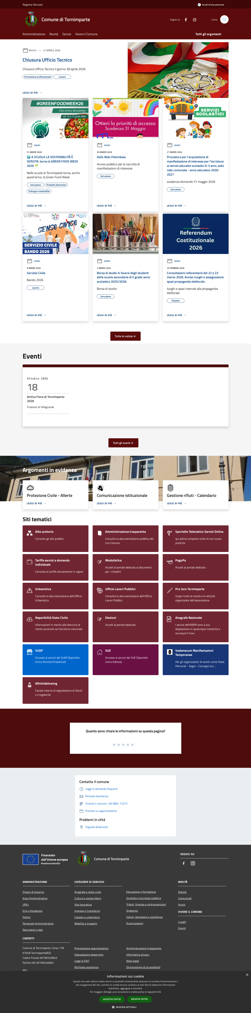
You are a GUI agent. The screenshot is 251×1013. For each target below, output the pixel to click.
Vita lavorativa (83, 904)
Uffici (26, 904)
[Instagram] (193, 19)
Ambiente (132, 911)
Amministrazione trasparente (143, 948)
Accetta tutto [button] (112, 999)
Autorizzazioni (134, 923)
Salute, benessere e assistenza (144, 917)
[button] (126, 1007)
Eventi (182, 928)
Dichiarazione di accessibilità (143, 967)
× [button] (247, 975)
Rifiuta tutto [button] (139, 999)
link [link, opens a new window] (159, 991)
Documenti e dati (33, 930)
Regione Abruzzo (33, 4)
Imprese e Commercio (87, 911)
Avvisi (33, 50)
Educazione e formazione (141, 892)
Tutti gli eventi (123, 443)
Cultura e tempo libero (87, 898)
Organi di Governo (33, 892)
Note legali (132, 961)
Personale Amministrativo (38, 923)
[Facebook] (184, 19)
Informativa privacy (137, 954)
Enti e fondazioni (33, 911)
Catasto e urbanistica (87, 917)
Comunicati (185, 898)
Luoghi (182, 922)
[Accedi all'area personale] (211, 5)
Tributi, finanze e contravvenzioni (146, 904)
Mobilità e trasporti (85, 923)
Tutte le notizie (125, 336)
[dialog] (125, 992)
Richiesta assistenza (86, 967)
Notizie (182, 892)
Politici (27, 917)
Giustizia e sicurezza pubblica (143, 898)
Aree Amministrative (35, 898)
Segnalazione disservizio (88, 954)
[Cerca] (224, 19)
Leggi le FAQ (81, 961)
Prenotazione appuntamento (91, 948)
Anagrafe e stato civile (87, 892)
